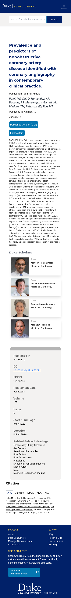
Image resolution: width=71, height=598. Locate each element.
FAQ (51, 534)
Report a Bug (55, 538)
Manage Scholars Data (20, 541)
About (11, 534)
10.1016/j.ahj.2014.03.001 (27, 370)
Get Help (53, 544)
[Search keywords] (28, 19)
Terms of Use (50, 593)
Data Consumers (17, 538)
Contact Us (14, 544)
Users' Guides (56, 541)
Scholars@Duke (25, 6)
